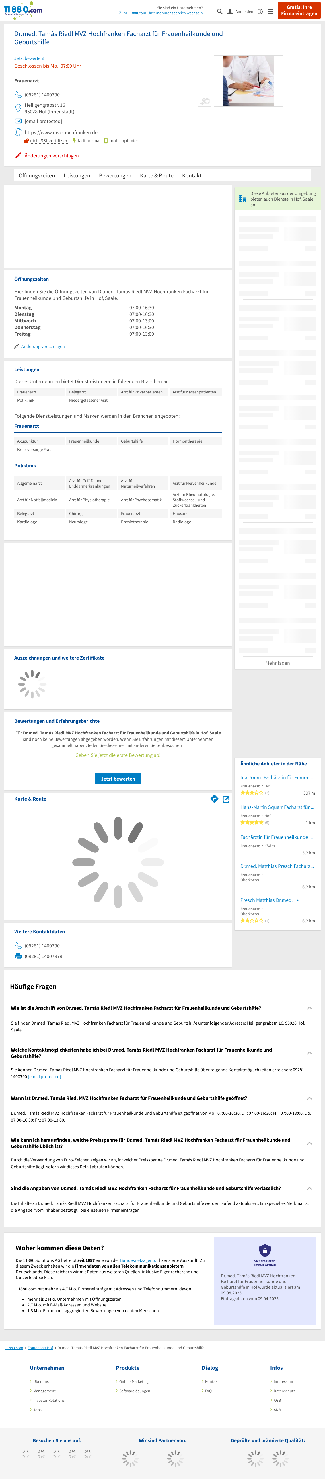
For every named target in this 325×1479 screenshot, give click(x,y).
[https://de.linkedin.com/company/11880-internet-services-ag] (88, 1454)
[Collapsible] (309, 1008)
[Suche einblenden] (222, 11)
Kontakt (192, 175)
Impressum (283, 1381)
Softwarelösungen (134, 1390)
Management (44, 1390)
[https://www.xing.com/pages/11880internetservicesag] (72, 1454)
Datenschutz (284, 1390)
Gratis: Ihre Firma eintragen (299, 10)
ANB (277, 1409)
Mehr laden (278, 663)
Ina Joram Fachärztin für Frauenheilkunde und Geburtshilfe (277, 777)
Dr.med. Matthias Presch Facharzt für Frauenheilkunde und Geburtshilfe (277, 866)
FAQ (208, 1390)
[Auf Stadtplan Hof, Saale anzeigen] (226, 798)
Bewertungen (115, 175)
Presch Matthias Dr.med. (266, 900)
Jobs (37, 1409)
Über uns (41, 1381)
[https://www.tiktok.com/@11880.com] (41, 1454)
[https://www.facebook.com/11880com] (26, 1454)
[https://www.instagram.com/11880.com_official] (57, 1454)
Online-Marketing (134, 1381)
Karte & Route (157, 175)
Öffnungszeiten (37, 175)
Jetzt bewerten (118, 778)
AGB (277, 1400)
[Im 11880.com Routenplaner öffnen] (214, 797)
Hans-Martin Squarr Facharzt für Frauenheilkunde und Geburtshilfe (277, 807)
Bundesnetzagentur (139, 1260)
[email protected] (44, 1076)
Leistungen (77, 175)
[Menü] (273, 11)
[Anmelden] (242, 11)
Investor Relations (49, 1400)
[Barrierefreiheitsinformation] (263, 11)
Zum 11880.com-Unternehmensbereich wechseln (161, 12)
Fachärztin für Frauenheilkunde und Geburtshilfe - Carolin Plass (277, 837)
